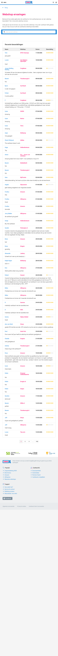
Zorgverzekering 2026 (11, 470)
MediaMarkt (23, 163)
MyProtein (23, 177)
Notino (22, 118)
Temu (21, 125)
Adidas (22, 140)
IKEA (21, 309)
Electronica (8, 472)
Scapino (22, 338)
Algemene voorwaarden (8, 506)
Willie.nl (22, 403)
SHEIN (22, 111)
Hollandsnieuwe (24, 147)
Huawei (22, 275)
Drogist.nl (23, 381)
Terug (6, 7)
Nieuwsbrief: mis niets (11, 493)
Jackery (22, 253)
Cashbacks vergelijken (38, 477)
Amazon (22, 191)
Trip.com (22, 432)
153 (37, 441)
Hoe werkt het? (9, 487)
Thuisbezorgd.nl (24, 78)
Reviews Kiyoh (36, 475)
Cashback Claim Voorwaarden (36, 506)
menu (3, 2)
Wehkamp (23, 133)
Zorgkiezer (23, 68)
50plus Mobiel (24, 317)
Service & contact (10, 489)
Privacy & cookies (21, 506)
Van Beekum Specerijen (23, 60)
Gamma (22, 302)
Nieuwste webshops (10, 479)
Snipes (22, 388)
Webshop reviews (9, 491)
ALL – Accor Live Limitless (25, 155)
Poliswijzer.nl (24, 228)
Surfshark (23, 85)
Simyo (22, 324)
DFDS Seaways (24, 52)
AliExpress (23, 199)
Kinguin (22, 246)
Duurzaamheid (36, 470)
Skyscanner (23, 184)
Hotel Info (23, 331)
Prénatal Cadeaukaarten (24, 374)
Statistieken (35, 472)
